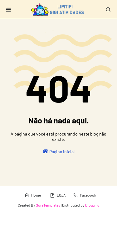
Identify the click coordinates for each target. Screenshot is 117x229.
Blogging (92, 205)
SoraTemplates (48, 205)
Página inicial (58, 151)
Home (32, 195)
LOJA (58, 195)
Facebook (84, 195)
